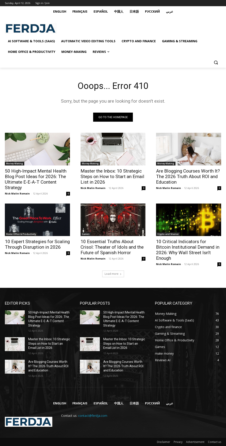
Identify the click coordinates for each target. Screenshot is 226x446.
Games (86, 234)
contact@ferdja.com (92, 415)
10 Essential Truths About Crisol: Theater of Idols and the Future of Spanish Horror (112, 247)
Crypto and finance (168, 234)
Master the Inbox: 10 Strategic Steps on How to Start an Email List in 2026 (112, 176)
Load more (113, 274)
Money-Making (14, 163)
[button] (216, 62)
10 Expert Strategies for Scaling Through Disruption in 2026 (37, 244)
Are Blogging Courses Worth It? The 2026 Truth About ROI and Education (188, 176)
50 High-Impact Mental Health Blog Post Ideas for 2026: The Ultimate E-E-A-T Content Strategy (35, 179)
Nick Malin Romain (17, 193)
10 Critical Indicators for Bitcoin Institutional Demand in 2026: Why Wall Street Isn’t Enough (187, 250)
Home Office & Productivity (21, 234)
